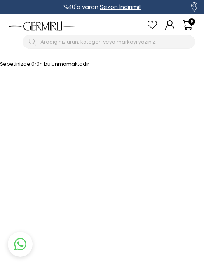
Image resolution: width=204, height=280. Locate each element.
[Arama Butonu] (33, 42)
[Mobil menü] (14, 42)
